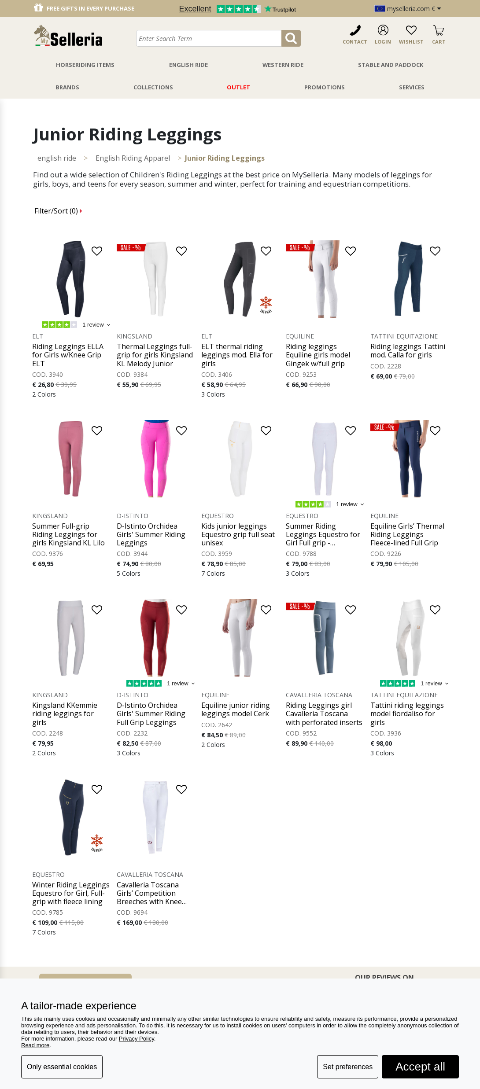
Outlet (238, 87)
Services (412, 87)
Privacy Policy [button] (136, 1038)
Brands (67, 87)
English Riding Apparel (133, 158)
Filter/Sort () (58, 211)
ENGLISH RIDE (56, 158)
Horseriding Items (85, 65)
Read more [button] (35, 1045)
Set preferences (348, 1067)
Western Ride (282, 65)
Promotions (324, 87)
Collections (153, 87)
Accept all (420, 1066)
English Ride (188, 65)
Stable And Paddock (390, 65)
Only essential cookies (62, 1067)
